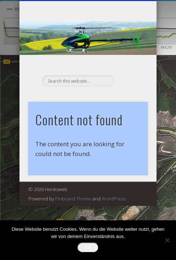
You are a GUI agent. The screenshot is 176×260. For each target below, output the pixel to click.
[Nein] (167, 240)
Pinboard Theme (73, 198)
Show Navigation (130, 64)
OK (87, 247)
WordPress (114, 198)
